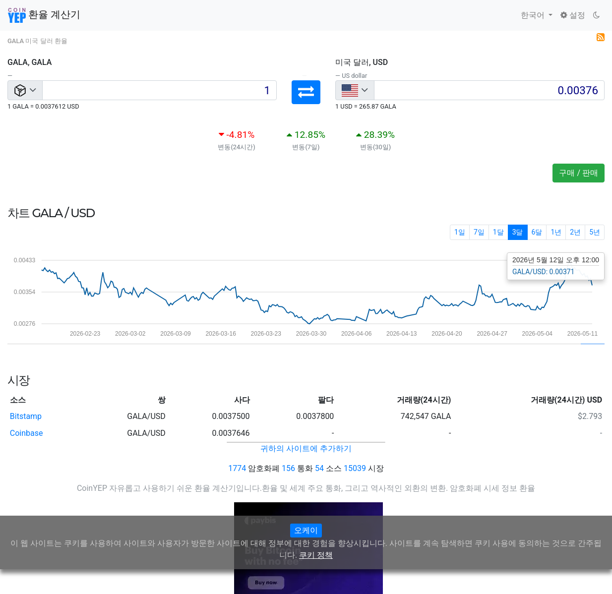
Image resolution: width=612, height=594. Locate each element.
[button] (306, 92)
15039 (355, 468)
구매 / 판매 (578, 173)
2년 (575, 232)
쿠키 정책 (316, 555)
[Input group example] (159, 90)
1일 (459, 232)
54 (319, 468)
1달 (498, 232)
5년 (594, 232)
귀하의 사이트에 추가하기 (306, 448)
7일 (479, 232)
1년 (556, 232)
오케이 (306, 530)
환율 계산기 (44, 15)
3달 (517, 232)
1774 (237, 468)
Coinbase (26, 433)
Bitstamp (26, 416)
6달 (537, 232)
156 (288, 468)
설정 (572, 15)
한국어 (534, 15)
